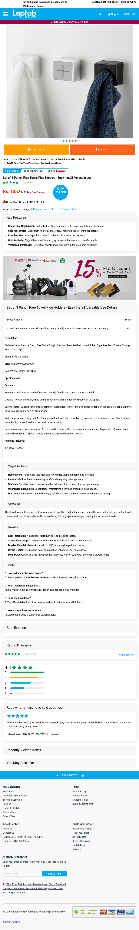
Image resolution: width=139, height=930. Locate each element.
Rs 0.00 (131, 14)
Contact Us (8, 833)
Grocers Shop (9, 812)
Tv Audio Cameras (12, 800)
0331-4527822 (126, 2)
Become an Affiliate (82, 828)
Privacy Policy (79, 795)
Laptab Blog (78, 845)
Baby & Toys (9, 816)
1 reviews (29, 182)
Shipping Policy (80, 800)
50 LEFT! (60, 192)
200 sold (52, 171)
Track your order (80, 833)
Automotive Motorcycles (15, 795)
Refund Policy (79, 791)
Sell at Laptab (79, 837)
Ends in (28, 170)
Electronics (8, 791)
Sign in (113, 14)
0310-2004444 (109, 2)
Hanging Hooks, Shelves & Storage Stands (55, 209)
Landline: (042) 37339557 (16, 841)
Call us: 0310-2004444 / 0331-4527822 (23, 837)
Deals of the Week (81, 841)
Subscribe (54, 873)
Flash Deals (11, 170)
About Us (7, 828)
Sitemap (76, 849)
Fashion (7, 804)
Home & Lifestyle (11, 808)
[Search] (35, 874)
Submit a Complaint (82, 804)
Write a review (126, 654)
